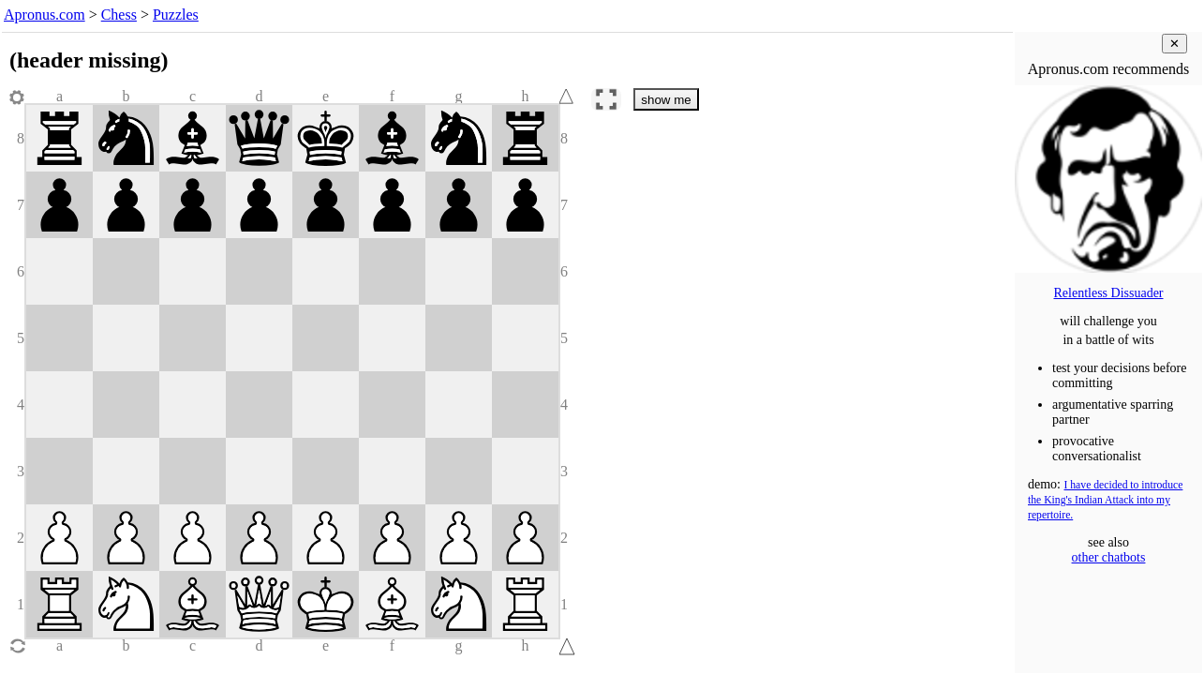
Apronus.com (44, 14)
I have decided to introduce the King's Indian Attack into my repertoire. (1105, 500)
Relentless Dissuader (1108, 293)
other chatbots (1109, 557)
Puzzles (176, 14)
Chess (119, 14)
